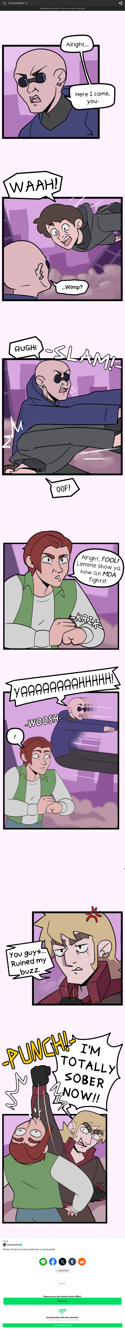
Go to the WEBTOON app (62, 1325)
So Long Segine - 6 (18, 3)
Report (62, 1283)
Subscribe (63, 1270)
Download (62, 1301)
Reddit (82, 1261)
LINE (43, 1261)
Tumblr (72, 1261)
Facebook (53, 1261)
